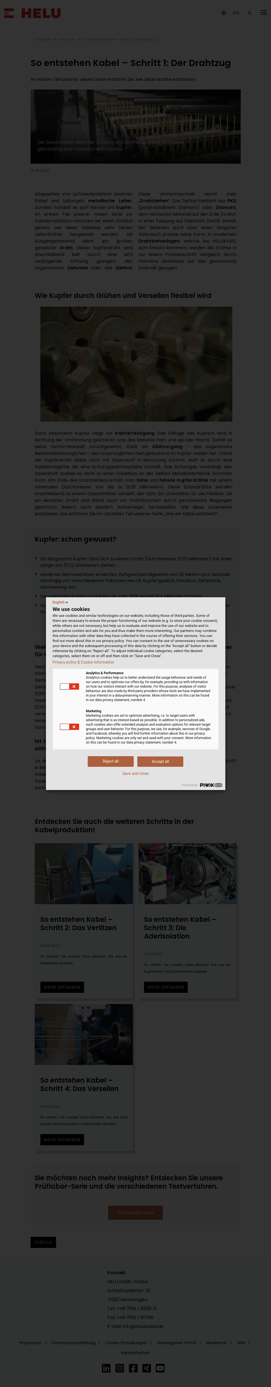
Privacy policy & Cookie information (83, 662)
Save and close (135, 773)
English (61, 602)
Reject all (111, 761)
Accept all (160, 761)
